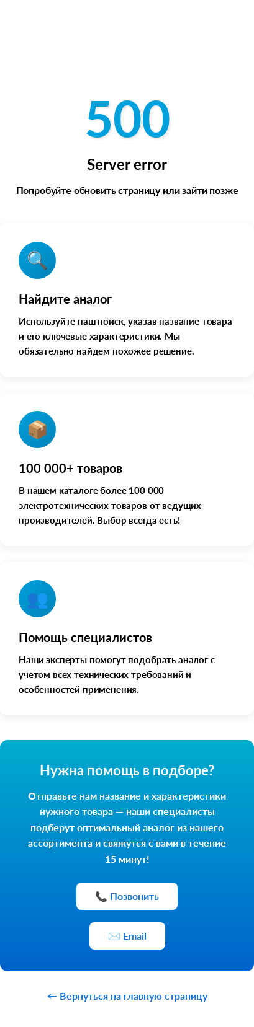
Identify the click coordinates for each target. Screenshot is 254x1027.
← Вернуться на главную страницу (127, 996)
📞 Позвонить (127, 896)
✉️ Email (127, 935)
